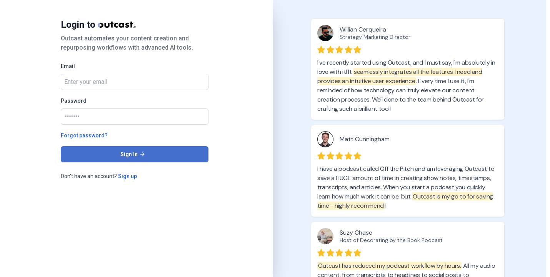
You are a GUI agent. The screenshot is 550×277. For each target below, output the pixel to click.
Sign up (127, 176)
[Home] (117, 25)
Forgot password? (84, 135)
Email (68, 66)
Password (74, 101)
